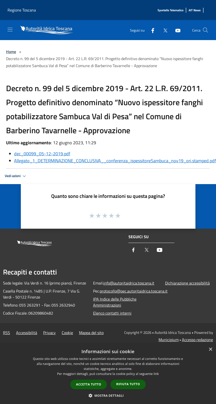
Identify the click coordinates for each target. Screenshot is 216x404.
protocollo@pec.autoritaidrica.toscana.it (134, 291)
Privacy (49, 333)
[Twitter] (163, 30)
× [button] (210, 349)
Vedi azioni (16, 176)
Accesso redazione (197, 340)
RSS (6, 333)
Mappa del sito (91, 333)
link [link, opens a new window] (156, 374)
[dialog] (108, 374)
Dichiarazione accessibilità (187, 283)
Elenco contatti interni (112, 313)
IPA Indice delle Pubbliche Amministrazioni (114, 302)
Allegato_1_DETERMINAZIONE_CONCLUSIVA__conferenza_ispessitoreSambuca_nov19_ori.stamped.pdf (115, 160)
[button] (108, 395)
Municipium (169, 340)
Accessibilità (26, 333)
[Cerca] (205, 30)
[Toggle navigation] (10, 30)
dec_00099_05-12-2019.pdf (42, 153)
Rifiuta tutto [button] (128, 384)
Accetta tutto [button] (88, 384)
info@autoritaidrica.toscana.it (128, 283)
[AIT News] (195, 10)
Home (11, 52)
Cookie (67, 333)
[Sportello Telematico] (170, 10)
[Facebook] (151, 30)
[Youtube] (176, 30)
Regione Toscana (22, 10)
